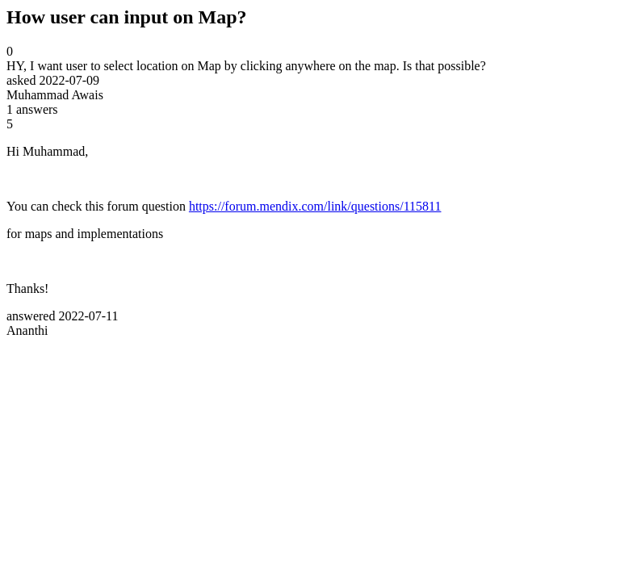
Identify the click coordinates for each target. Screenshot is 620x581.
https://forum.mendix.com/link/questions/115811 (315, 206)
